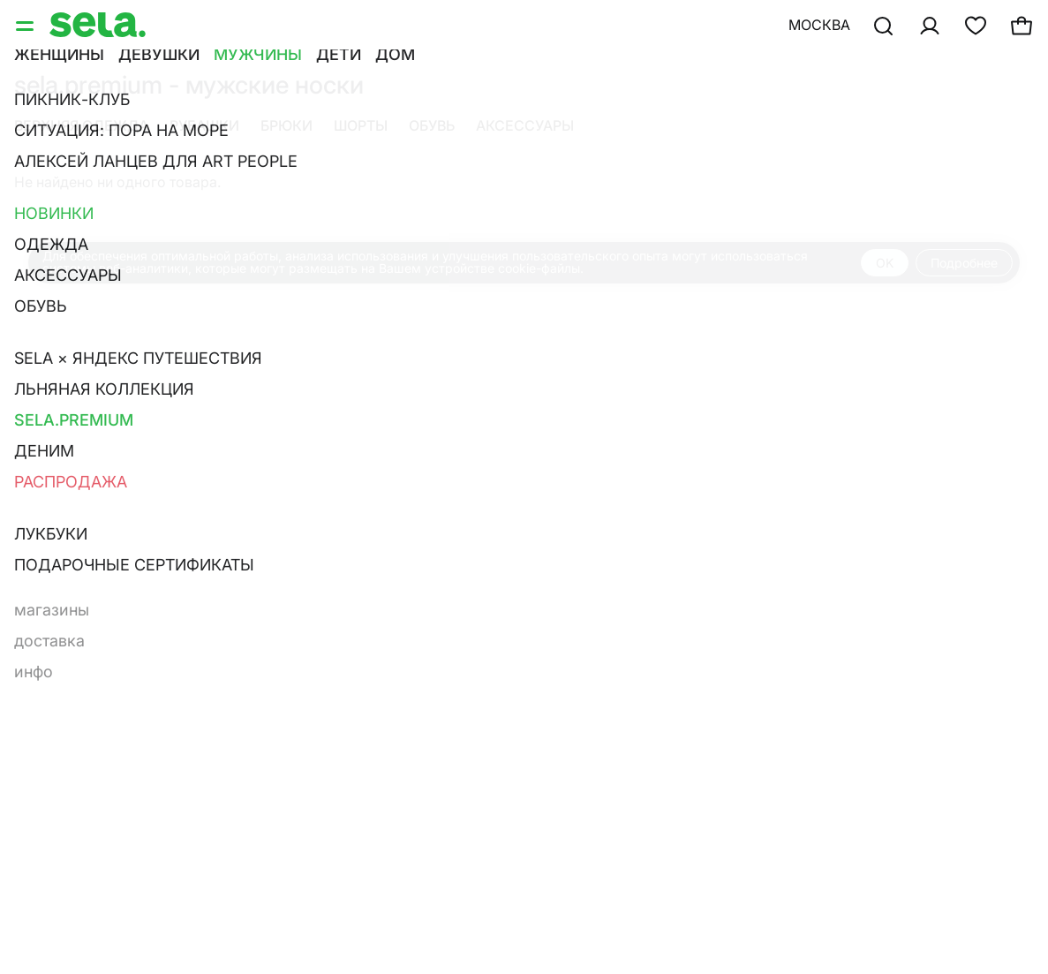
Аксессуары (525, 125)
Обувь (432, 125)
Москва (819, 25)
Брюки (286, 125)
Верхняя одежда (81, 125)
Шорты (361, 125)
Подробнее (964, 262)
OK (884, 262)
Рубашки (204, 125)
